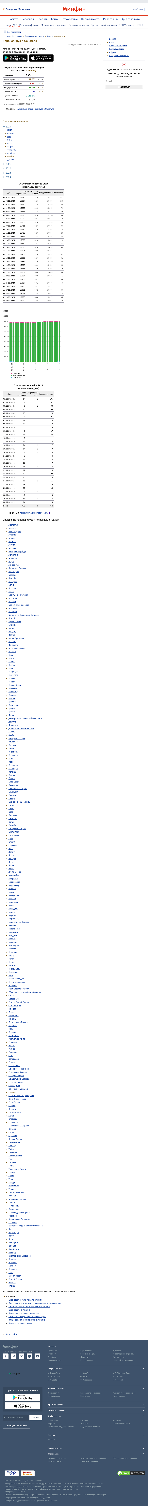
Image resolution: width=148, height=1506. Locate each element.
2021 (8, 164)
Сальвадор (13, 1059)
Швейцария (13, 1242)
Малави (12, 899)
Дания (11, 715)
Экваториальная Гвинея (19, 1256)
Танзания (12, 1152)
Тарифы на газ (118, 1357)
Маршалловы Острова (18, 922)
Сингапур (12, 1109)
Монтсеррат (14, 945)
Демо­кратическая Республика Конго (25, 718)
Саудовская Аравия (17, 1072)
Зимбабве (13, 742)
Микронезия (14, 929)
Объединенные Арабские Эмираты (24, 992)
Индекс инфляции (29, 25)
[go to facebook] (5, 1356)
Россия (11, 1045)
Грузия (11, 712)
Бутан (11, 628)
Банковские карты (87, 1354)
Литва (11, 869)
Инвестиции (110, 19)
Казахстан (13, 785)
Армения (12, 558)
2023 (8, 172)
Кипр (10, 812)
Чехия (11, 1236)
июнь (9, 140)
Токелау (12, 1162)
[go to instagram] (29, 1356)
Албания (12, 535)
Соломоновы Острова (18, 1126)
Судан (11, 1132)
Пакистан (12, 1009)
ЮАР (10, 1272)
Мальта (11, 912)
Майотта (12, 888)
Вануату (12, 632)
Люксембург (14, 875)
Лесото (11, 855)
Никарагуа (13, 972)
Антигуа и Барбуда (17, 551)
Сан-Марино (14, 1065)
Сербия (11, 1105)
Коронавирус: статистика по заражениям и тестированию (34, 1303)
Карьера (51, 1424)
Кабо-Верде (13, 782)
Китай (11, 822)
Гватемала (13, 675)
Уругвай (12, 1196)
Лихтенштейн (14, 872)
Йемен (11, 778)
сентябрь (11, 150)
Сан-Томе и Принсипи (18, 1069)
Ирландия (13, 765)
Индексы (14, 26)
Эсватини (12, 1262)
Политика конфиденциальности (61, 1427)
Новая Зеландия (16, 979)
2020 (8, 126)
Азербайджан (14, 531)
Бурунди (12, 625)
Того (10, 1159)
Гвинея (11, 682)
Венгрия (12, 641)
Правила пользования (122, 1424)
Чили (10, 1239)
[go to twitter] (21, 1356)
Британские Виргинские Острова (23, 615)
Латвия (11, 852)
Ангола (11, 545)
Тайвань (12, 1149)
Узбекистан (13, 1186)
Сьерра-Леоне (15, 1139)
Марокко (12, 915)
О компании (53, 1421)
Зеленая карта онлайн (57, 1458)
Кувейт (11, 842)
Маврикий (13, 879)
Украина (12, 1189)
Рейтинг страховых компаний (125, 1458)
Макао (11, 892)
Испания (12, 772)
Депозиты (27, 19)
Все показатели (14, 32)
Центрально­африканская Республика (25, 1226)
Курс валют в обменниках (90, 1393)
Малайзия (13, 902)
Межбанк (52, 1357)
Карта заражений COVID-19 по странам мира (29, 1306)
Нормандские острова (18, 989)
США (10, 1055)
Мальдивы (13, 909)
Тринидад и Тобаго (17, 1169)
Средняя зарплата (79, 25)
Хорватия (12, 1222)
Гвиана (11, 678)
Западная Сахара (16, 738)
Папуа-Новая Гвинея (17, 1022)
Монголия (12, 942)
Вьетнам (12, 652)
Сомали (12, 1129)
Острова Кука (14, 1005)
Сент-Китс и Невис (17, 1099)
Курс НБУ (52, 1354)
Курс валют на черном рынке (124, 1393)
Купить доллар (54, 1396)
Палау (11, 1012)
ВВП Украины (126, 25)
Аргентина (13, 555)
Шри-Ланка (13, 1249)
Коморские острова (17, 828)
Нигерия (12, 965)
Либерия (12, 858)
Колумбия (13, 825)
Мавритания (14, 882)
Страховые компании (89, 1461)
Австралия (13, 525)
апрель (10, 133)
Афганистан (14, 565)
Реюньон (12, 1042)
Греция (11, 708)
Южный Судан (15, 1279)
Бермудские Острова (18, 595)
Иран (10, 762)
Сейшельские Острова (18, 1079)
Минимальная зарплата (53, 25)
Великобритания (16, 638)
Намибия (12, 952)
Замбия (11, 735)
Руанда (11, 1049)
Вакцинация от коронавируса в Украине (26, 1320)
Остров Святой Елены (18, 1002)
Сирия (11, 1116)
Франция (12, 1216)
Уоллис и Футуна (16, 1192)
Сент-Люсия (14, 1102)
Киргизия (12, 815)
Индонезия (13, 752)
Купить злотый (119, 1396)
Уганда (11, 1182)
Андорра (12, 548)
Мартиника (13, 919)
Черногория (13, 1232)
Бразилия (12, 611)
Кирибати (12, 818)
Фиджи (11, 1202)
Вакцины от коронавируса (20, 1323)
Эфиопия (12, 1269)
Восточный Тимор (16, 648)
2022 (8, 168)
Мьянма (12, 949)
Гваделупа (13, 672)
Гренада (12, 702)
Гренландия (13, 705)
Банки (54, 19)
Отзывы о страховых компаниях (93, 1458)
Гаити (11, 658)
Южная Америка (116, 49)
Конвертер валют (55, 1360)
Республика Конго (16, 1039)
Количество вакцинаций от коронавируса (27, 1316)
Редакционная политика (90, 1427)
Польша (12, 1032)
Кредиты (42, 19)
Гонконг (11, 698)
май (9, 136)
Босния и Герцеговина (18, 605)
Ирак (10, 758)
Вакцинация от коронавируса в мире (25, 1313)
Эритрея (12, 1259)
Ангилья (12, 541)
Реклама (51, 1440)
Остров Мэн (14, 999)
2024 (8, 177)
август (10, 146)
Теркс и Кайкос (15, 1156)
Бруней (11, 618)
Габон (11, 655)
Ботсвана (12, 608)
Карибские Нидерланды (19, 802)
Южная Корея (14, 1276)
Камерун (12, 795)
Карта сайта (11, 1334)
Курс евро (117, 1351)
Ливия (11, 865)
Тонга (11, 1166)
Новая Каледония (16, 982)
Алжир (11, 538)
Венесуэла (13, 645)
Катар (11, 805)
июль (9, 143)
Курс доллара (86, 1351)
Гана (10, 668)
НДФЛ (139, 25)
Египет (11, 732)
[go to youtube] (37, 1356)
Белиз (11, 585)
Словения (13, 1122)
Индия (11, 748)
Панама (12, 1019)
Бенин (11, 592)
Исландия (13, 768)
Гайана (11, 662)
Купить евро (85, 1396)
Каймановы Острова (17, 788)
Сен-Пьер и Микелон (18, 1089)
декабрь (11, 160)
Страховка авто (54, 1461)
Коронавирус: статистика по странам (25, 1300)
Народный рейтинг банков (123, 1360)
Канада (11, 798)
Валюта (13, 19)
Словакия (12, 1119)
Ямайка (12, 1282)
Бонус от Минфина (18, 9)
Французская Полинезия (19, 1219)
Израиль (12, 745)
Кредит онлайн (86, 1360)
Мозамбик (13, 932)
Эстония (12, 1266)
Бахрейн (12, 578)
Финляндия (13, 1209)
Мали (11, 905)
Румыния (12, 1052)
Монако (11, 939)
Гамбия (11, 665)
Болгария (12, 598)
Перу (10, 1029)
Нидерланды (14, 969)
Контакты (84, 1421)
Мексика (12, 925)
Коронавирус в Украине (19, 1310)
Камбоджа (13, 792)
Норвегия (12, 985)
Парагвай (12, 1025)
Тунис (11, 1176)
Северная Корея (16, 1076)
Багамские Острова (17, 568)
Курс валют (52, 1351)
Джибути (12, 722)
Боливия (12, 601)
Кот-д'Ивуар (13, 835)
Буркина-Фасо (14, 622)
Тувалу (11, 1172)
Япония (11, 1286)
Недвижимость (90, 19)
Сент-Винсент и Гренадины (21, 1095)
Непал (11, 959)
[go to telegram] (13, 1356)
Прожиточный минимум (104, 25)
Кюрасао (12, 845)
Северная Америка (118, 46)
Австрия (12, 528)
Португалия (13, 1035)
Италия (11, 775)
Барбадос (12, 575)
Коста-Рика (13, 832)
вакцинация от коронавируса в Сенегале (35, 109)
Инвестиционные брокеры (123, 1354)
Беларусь (12, 581)
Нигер (11, 962)
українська (138, 9)
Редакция (117, 1421)
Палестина (13, 1015)
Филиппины (13, 1206)
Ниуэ (10, 975)
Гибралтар (13, 692)
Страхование (69, 19)
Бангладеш (13, 571)
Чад (10, 1229)
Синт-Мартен (14, 1112)
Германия (12, 688)
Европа (112, 39)
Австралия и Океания (119, 55)
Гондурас (12, 695)
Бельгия (12, 588)
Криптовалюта (130, 19)
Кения (11, 808)
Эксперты (84, 1424)
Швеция (12, 1246)
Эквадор (12, 1252)
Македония (13, 895)
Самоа (11, 1062)
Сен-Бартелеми (15, 1082)
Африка (112, 52)
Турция (11, 1179)
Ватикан (12, 635)
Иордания (13, 755)
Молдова (12, 935)
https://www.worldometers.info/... (34, 513)
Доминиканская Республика (21, 728)
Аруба (11, 561)
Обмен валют (53, 1393)
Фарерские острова (17, 1199)
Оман (11, 995)
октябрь (11, 153)
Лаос (10, 848)
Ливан (11, 862)
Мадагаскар (13, 885)
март (9, 130)
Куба (10, 838)
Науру (11, 955)
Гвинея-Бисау (14, 685)
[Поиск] (35, 1417)
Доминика (13, 725)
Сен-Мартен (14, 1085)
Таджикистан (14, 1142)
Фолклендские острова (19, 1212)
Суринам (12, 1135)
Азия (111, 42)
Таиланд (12, 1146)
